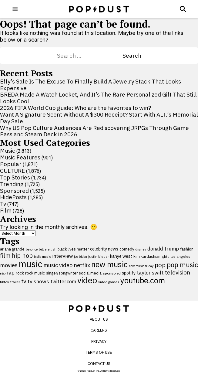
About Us (99, 319)
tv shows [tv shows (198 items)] (38, 281)
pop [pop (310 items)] (160, 265)
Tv (3, 203)
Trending (12, 184)
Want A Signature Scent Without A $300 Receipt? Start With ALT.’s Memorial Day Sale (99, 118)
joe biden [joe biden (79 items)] (80, 256)
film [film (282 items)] (5, 255)
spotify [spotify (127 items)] (129, 273)
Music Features (20, 157)
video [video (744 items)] (87, 280)
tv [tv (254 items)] (23, 281)
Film (6, 210)
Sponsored (14, 190)
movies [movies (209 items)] (9, 265)
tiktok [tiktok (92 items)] (4, 282)
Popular (11, 164)
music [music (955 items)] (30, 264)
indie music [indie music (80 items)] (42, 256)
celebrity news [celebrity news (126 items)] (104, 249)
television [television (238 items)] (177, 272)
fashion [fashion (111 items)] (186, 249)
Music (7, 150)
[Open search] (183, 9)
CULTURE (12, 170)
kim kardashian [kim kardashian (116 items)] (146, 256)
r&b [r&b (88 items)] (3, 273)
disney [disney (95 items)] (140, 249)
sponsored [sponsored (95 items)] (112, 273)
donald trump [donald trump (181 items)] (163, 248)
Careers (99, 330)
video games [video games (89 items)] (108, 282)
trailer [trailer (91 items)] (15, 282)
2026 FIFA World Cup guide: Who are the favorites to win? (75, 107)
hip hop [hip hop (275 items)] (22, 255)
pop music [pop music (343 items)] (182, 265)
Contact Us (99, 363)
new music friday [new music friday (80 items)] (141, 266)
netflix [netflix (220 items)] (82, 265)
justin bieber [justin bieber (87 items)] (98, 256)
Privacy (98, 341)
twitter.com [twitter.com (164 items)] (63, 281)
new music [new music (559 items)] (109, 264)
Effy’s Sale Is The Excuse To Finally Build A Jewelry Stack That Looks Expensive (90, 85)
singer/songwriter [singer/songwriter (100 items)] (62, 273)
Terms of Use (99, 352)
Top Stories (15, 177)
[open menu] (15, 9)
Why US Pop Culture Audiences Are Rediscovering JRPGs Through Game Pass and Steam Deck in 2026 (94, 131)
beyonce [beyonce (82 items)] (32, 249)
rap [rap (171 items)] (11, 272)
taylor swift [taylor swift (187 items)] (150, 272)
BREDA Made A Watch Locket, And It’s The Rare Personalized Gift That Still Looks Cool (98, 98)
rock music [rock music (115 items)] (35, 273)
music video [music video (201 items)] (57, 265)
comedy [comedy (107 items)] (126, 249)
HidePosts (13, 197)
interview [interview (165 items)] (62, 256)
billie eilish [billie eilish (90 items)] (47, 249)
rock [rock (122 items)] (20, 273)
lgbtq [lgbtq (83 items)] (165, 256)
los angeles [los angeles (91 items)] (180, 256)
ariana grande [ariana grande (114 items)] (12, 249)
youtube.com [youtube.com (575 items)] (142, 280)
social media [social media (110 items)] (90, 273)
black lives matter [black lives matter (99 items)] (73, 249)
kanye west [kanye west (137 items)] (121, 256)
